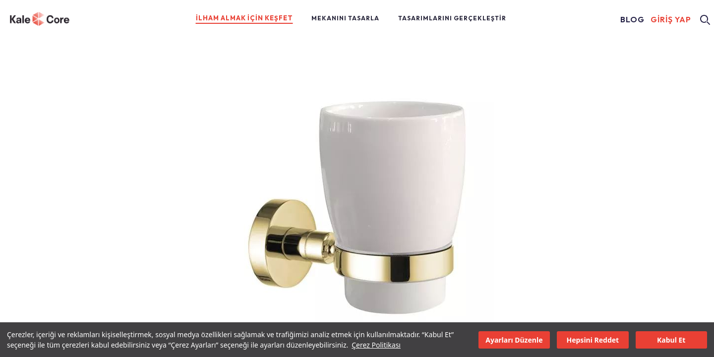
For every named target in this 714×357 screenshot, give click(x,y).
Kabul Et (671, 340)
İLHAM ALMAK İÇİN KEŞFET (244, 18)
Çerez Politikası (376, 345)
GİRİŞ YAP (671, 19)
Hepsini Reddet (592, 340)
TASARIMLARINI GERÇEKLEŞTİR (452, 18)
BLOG (632, 19)
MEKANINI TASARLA (345, 18)
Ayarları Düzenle (513, 340)
